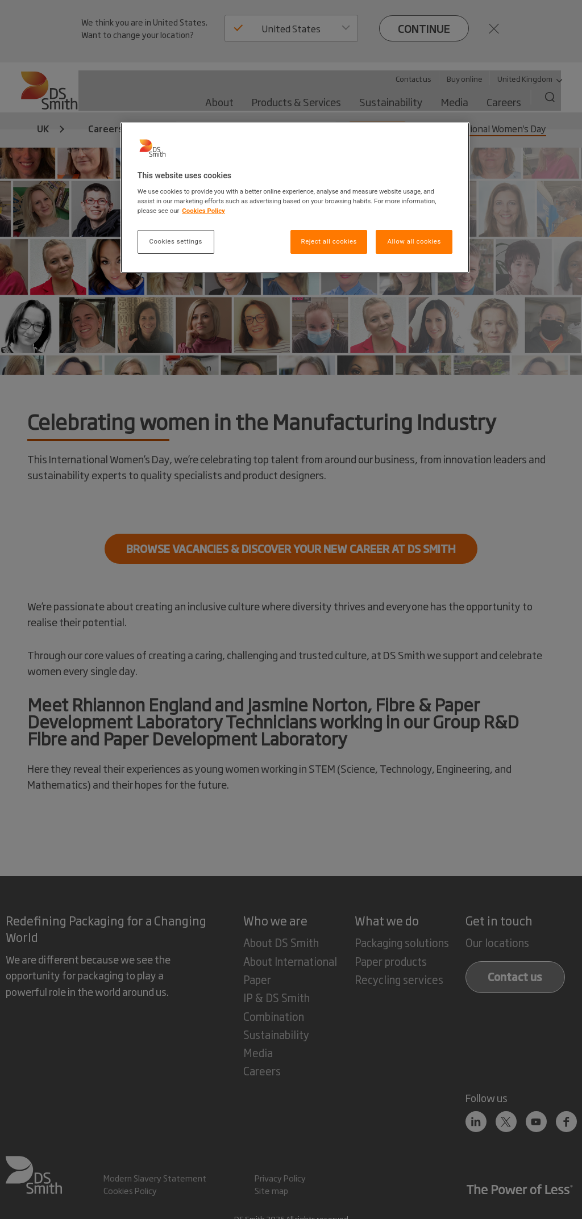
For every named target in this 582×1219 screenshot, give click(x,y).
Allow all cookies (413, 241)
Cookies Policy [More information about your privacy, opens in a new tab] (203, 211)
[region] (294, 198)
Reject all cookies (329, 241)
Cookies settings (175, 241)
